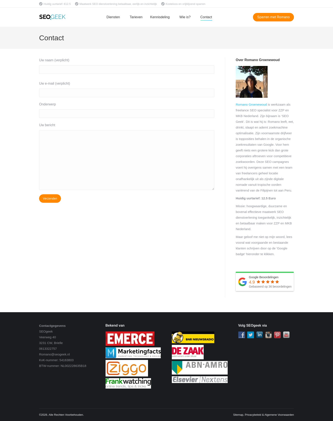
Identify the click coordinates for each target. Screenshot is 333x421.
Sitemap (238, 414)
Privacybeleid (253, 414)
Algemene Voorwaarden (279, 414)
